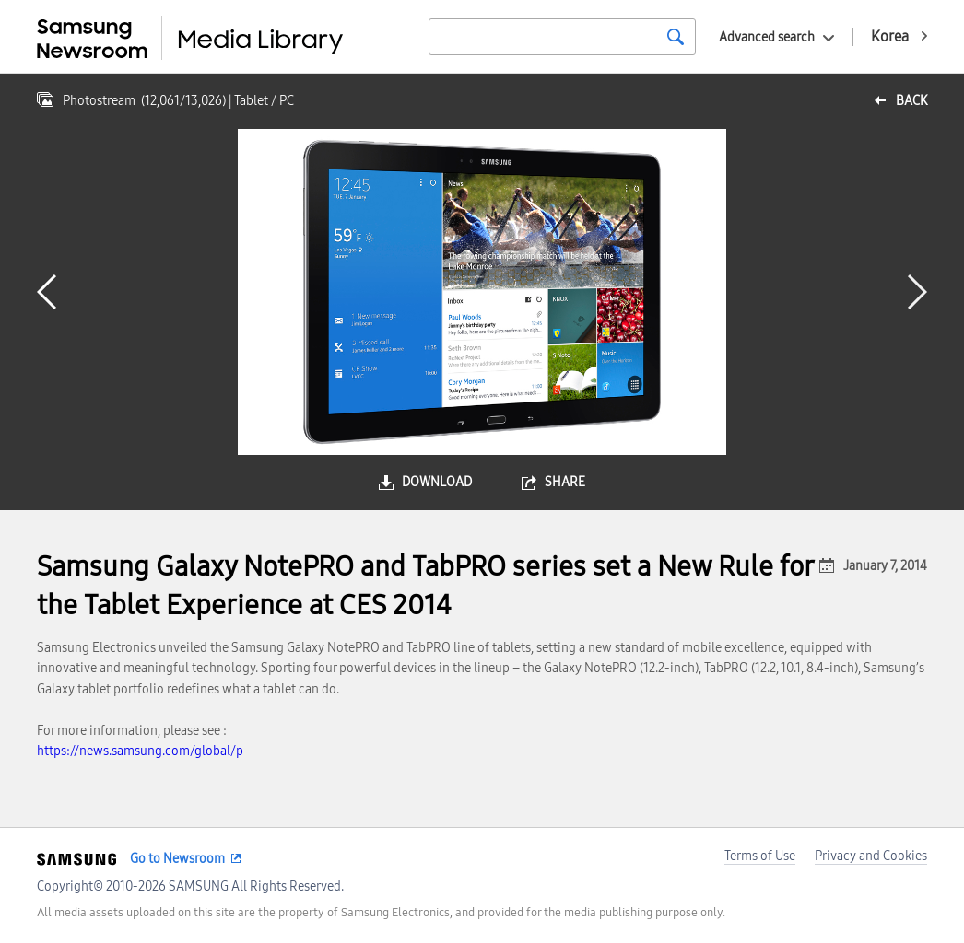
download (437, 482)
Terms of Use (759, 856)
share (565, 482)
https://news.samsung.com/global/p (140, 751)
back (911, 101)
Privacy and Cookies (871, 856)
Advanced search (767, 37)
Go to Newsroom (177, 859)
